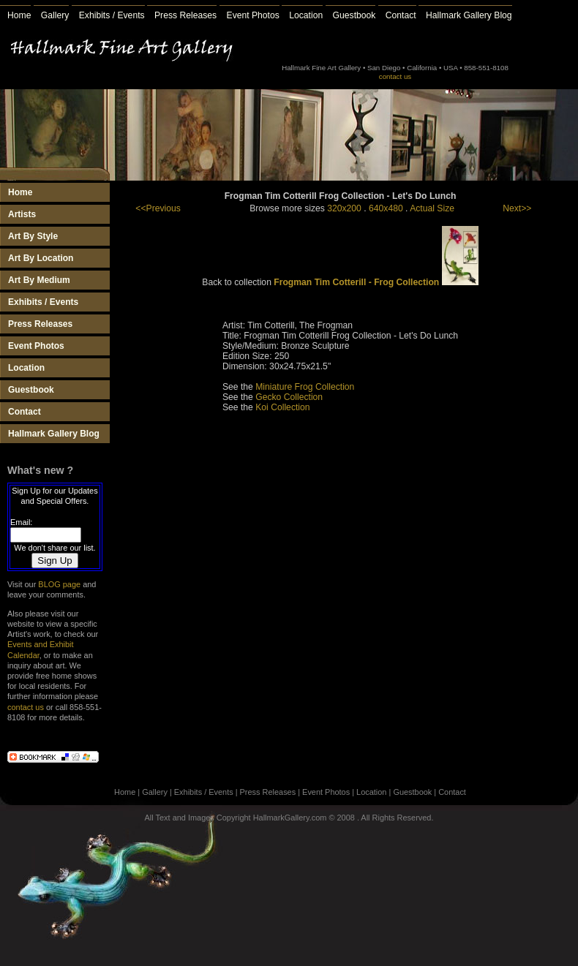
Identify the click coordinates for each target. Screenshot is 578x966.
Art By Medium (39, 280)
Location (306, 15)
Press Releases (185, 15)
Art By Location (40, 258)
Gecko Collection (289, 397)
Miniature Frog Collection (304, 387)
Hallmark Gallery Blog (469, 15)
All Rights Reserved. (397, 817)
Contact (401, 15)
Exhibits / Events (112, 15)
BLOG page (59, 584)
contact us (395, 76)
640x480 (386, 208)
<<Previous (158, 208)
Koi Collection (282, 407)
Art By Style (33, 236)
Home (19, 15)
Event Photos (253, 15)
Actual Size (432, 208)
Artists (22, 214)
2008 (346, 817)
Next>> (517, 208)
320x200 (344, 208)
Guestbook (354, 15)
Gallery (55, 15)
